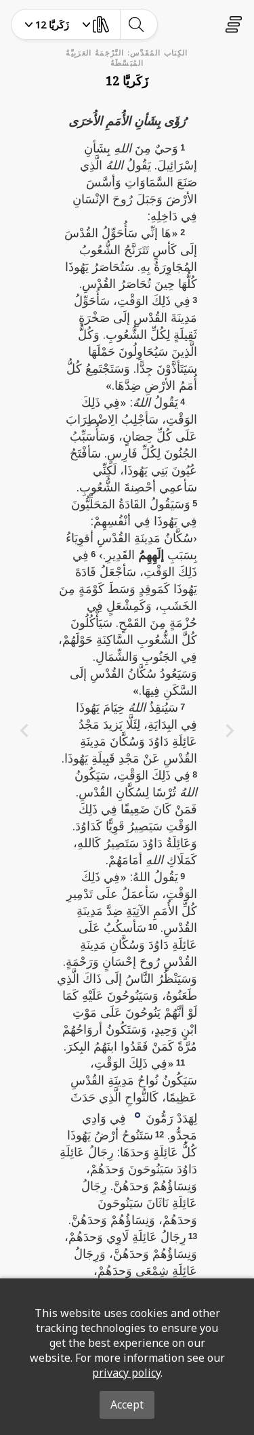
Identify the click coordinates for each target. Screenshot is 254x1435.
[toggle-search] (136, 24)
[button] (137, 1113)
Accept (127, 1404)
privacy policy (126, 1372)
